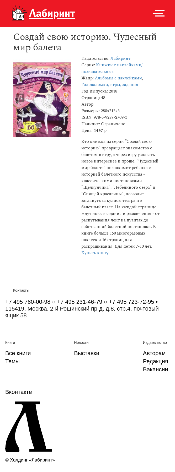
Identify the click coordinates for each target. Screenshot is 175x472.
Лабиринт (120, 58)
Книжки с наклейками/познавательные (111, 68)
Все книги (18, 353)
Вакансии (155, 369)
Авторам (154, 353)
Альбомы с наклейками (118, 78)
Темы (12, 361)
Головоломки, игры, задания (109, 85)
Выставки (86, 353)
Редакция (155, 361)
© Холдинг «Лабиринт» (30, 460)
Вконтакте (18, 392)
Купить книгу (95, 253)
